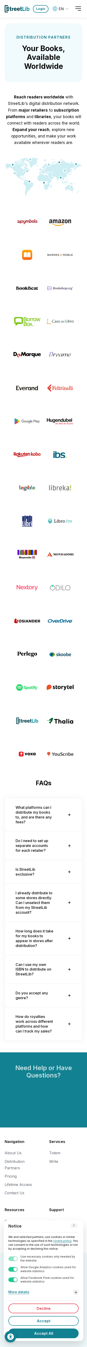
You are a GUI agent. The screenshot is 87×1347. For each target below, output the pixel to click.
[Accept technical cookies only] (74, 1225)
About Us (13, 1153)
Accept (43, 1321)
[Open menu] (78, 9)
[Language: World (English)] (61, 8)
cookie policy (62, 1241)
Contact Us (14, 1193)
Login (40, 9)
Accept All (43, 1333)
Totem (54, 1153)
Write (53, 1161)
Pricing (11, 1176)
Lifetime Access (18, 1184)
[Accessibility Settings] (10, 1336)
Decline (44, 1308)
